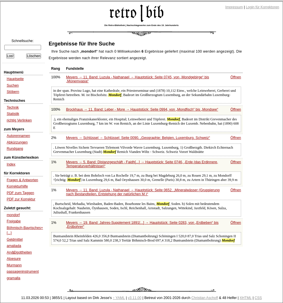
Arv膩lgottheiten (19, 252)
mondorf (13, 215)
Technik (13, 107)
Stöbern (13, 92)
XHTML (246, 298)
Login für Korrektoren (262, 7)
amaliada (14, 246)
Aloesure (14, 259)
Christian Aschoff (204, 298)
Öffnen (236, 77)
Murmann (14, 265)
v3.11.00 (134, 298)
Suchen (13, 85)
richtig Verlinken (19, 120)
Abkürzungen (17, 142)
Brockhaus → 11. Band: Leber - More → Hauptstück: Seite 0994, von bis (142, 109)
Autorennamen (18, 136)
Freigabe (14, 221)
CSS (258, 298)
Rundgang (15, 149)
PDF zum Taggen (20, 193)
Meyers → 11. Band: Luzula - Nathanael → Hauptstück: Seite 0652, (143, 192)
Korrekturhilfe (17, 186)
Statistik (13, 114)
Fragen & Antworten (22, 180)
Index (11, 164)
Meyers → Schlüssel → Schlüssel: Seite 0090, (138, 138)
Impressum (234, 7)
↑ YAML (119, 298)
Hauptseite (15, 79)
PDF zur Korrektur (21, 199)
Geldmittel (15, 240)
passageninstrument (22, 272)
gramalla (13, 278)
